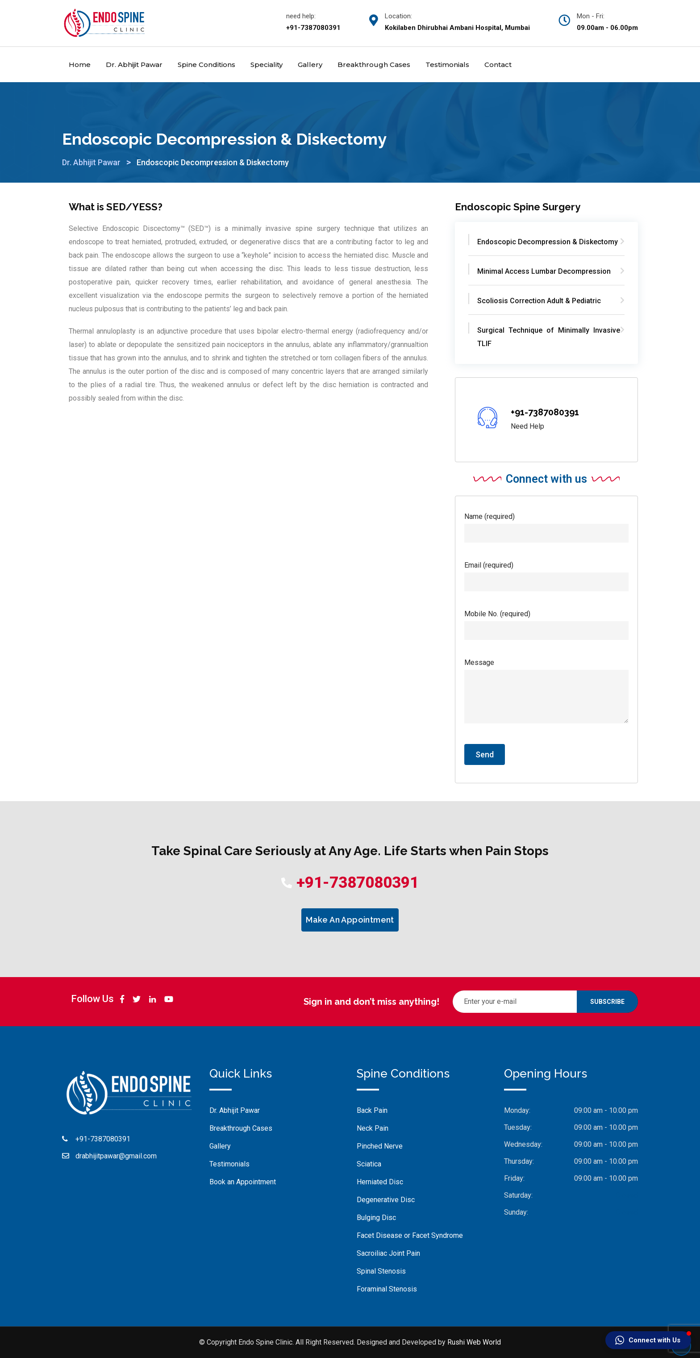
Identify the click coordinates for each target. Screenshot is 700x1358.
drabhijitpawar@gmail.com (116, 1156)
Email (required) (546, 573)
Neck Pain (372, 1128)
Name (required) (546, 524)
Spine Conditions (206, 64)
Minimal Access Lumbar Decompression (544, 271)
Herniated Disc (380, 1182)
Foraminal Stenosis (387, 1289)
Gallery (310, 64)
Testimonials (447, 64)
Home (80, 64)
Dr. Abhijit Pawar (134, 64)
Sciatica (369, 1164)
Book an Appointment (242, 1182)
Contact (498, 64)
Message (546, 691)
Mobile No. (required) (546, 622)
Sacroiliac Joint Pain (388, 1253)
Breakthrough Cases (374, 64)
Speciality (266, 64)
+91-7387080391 (545, 412)
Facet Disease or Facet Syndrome (410, 1235)
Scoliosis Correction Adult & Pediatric (539, 301)
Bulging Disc (376, 1217)
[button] (648, 1340)
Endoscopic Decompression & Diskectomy (547, 242)
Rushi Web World (474, 1342)
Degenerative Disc (386, 1199)
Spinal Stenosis (381, 1271)
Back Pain (372, 1110)
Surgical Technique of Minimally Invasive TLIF (548, 337)
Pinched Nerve (380, 1146)
